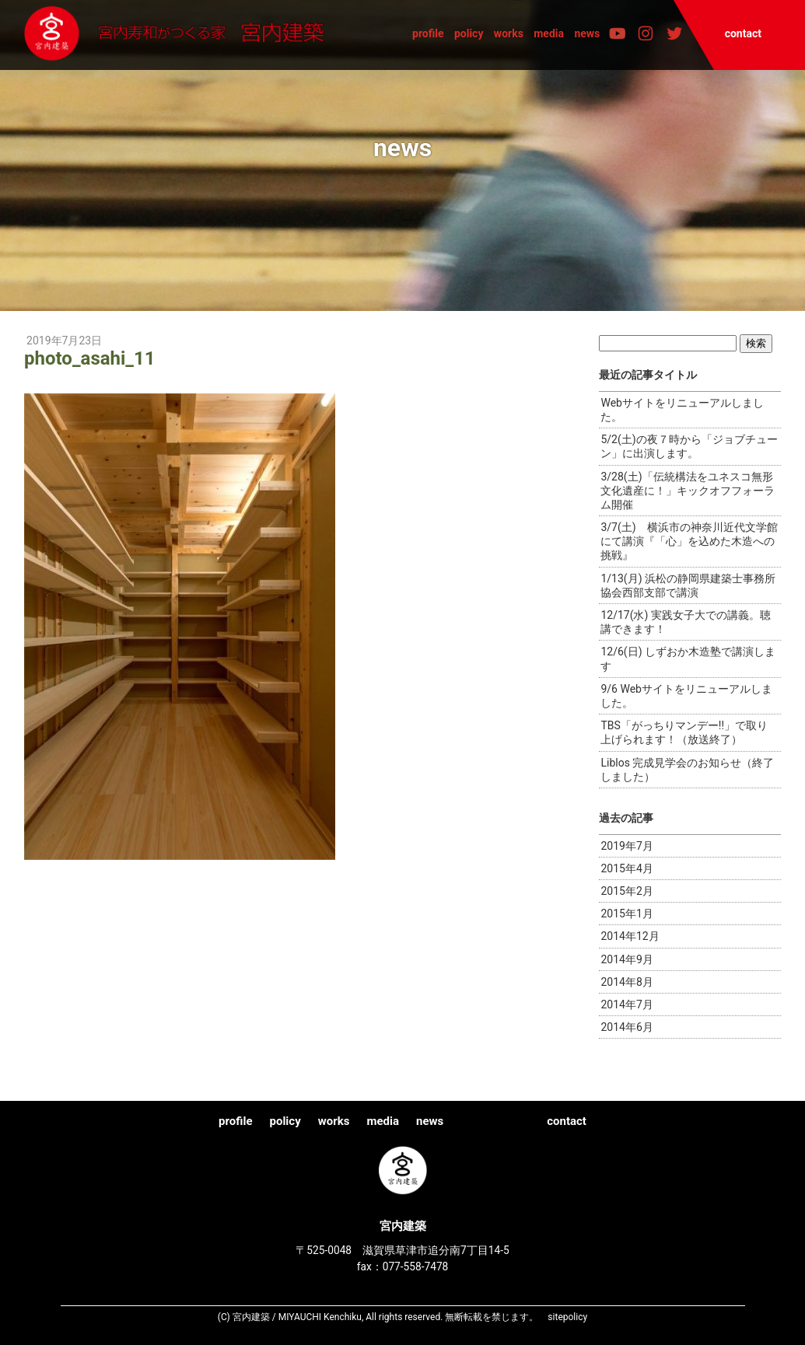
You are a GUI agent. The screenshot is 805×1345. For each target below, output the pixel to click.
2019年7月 (626, 846)
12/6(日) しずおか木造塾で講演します (687, 658)
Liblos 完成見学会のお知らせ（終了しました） (687, 769)
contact (743, 33)
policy (469, 33)
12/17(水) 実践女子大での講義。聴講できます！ (685, 622)
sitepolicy (567, 1317)
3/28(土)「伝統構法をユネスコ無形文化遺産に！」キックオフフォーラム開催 (687, 490)
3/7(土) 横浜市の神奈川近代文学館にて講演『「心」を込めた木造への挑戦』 (688, 541)
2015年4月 (626, 868)
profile (428, 33)
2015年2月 (626, 891)
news (587, 33)
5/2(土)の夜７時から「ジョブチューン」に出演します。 (688, 446)
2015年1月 (626, 913)
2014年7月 (626, 1004)
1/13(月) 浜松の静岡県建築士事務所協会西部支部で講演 (687, 585)
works (508, 33)
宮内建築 (181, 34)
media (549, 33)
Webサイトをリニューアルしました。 (682, 410)
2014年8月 (626, 982)
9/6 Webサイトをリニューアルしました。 (686, 696)
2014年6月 (626, 1027)
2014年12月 (629, 936)
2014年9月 (626, 959)
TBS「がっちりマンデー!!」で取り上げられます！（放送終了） (684, 732)
